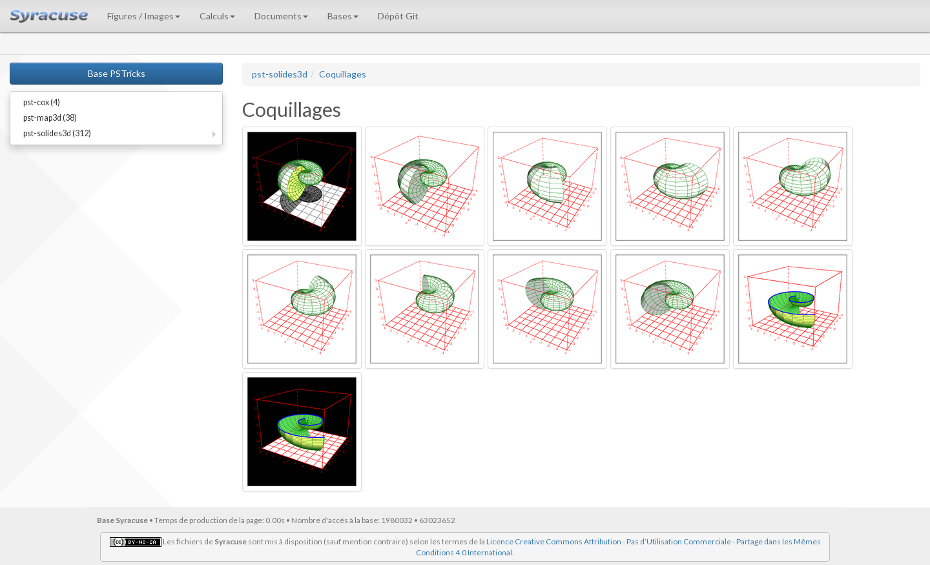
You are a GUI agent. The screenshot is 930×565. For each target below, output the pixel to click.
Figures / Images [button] (143, 15)
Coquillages (342, 73)
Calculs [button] (217, 15)
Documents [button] (281, 15)
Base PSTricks (116, 73)
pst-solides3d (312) (57, 133)
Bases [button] (342, 15)
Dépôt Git (398, 15)
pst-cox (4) (41, 102)
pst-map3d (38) (50, 118)
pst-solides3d (279, 73)
